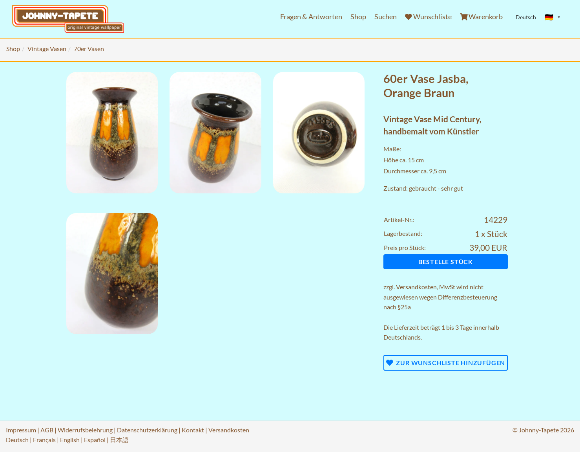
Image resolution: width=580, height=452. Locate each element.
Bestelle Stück (445, 261)
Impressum (21, 430)
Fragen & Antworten (311, 17)
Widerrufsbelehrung (85, 430)
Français (44, 439)
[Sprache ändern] (553, 17)
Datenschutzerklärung (147, 430)
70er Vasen (89, 48)
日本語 (119, 439)
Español (95, 439)
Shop (358, 17)
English (70, 439)
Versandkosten (416, 286)
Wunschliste (428, 17)
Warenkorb (481, 17)
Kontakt (193, 430)
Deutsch (17, 439)
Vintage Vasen (46, 48)
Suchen (385, 17)
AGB (46, 430)
